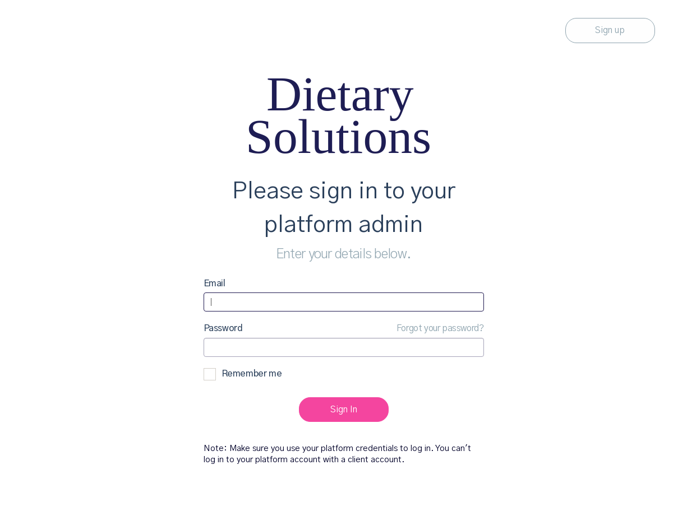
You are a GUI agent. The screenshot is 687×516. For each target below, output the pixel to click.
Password (223, 328)
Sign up (610, 30)
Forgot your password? (440, 328)
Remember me (243, 374)
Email (214, 283)
